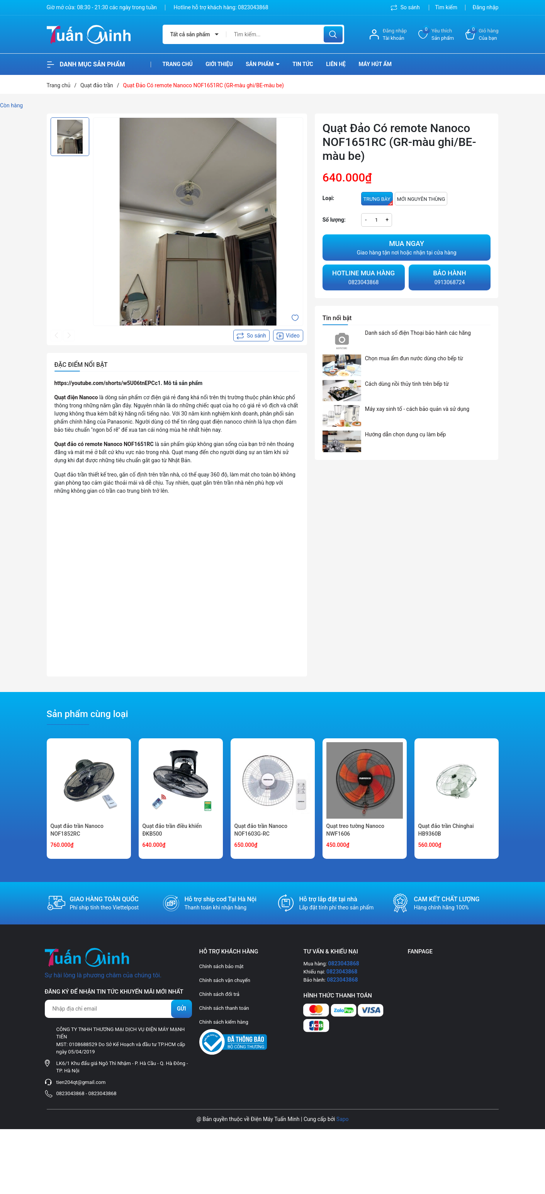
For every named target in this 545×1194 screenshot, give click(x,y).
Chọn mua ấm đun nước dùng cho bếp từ (414, 358)
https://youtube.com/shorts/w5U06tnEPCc (106, 383)
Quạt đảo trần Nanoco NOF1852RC (77, 830)
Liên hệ (336, 64)
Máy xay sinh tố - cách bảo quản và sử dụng (417, 409)
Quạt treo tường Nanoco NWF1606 (355, 830)
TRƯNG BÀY (378, 200)
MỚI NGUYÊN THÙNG (421, 199)
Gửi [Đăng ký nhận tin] (181, 1009)
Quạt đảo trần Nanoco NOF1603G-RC (260, 830)
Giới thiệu (219, 64)
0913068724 (449, 276)
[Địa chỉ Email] (118, 1009)
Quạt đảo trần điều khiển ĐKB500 (172, 830)
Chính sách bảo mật (221, 966)
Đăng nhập (486, 7)
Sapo (342, 1119)
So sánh (406, 7)
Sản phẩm (260, 64)
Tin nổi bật (337, 318)
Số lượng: (334, 220)
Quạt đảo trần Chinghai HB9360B (446, 830)
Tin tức (302, 64)
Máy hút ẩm (375, 64)
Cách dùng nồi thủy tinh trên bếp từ (407, 384)
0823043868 (253, 7)
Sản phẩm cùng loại (87, 714)
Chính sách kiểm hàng (223, 1022)
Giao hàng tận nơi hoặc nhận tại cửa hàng (406, 247)
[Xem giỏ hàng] (481, 34)
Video (288, 335)
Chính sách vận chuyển (224, 980)
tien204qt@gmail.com (81, 1082)
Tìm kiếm (446, 7)
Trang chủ (178, 64)
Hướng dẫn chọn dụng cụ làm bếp (405, 434)
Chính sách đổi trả (219, 994)
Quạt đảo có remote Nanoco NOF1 (96, 444)
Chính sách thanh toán (224, 1008)
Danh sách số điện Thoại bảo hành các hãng (418, 333)
